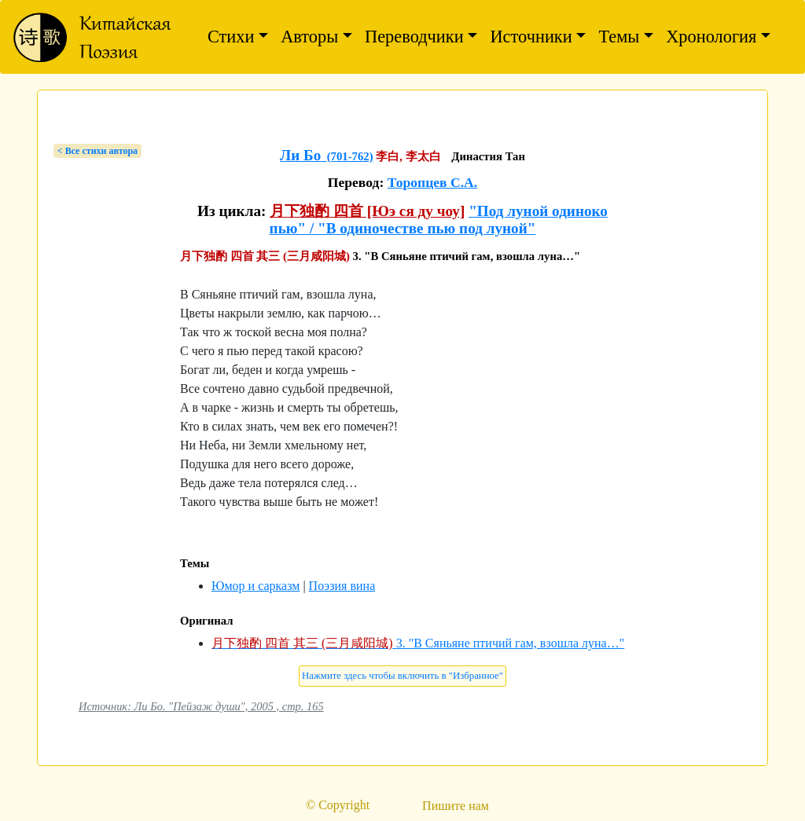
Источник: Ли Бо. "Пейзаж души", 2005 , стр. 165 (201, 706)
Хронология (711, 36)
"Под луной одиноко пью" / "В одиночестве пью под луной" (439, 219)
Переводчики (414, 36)
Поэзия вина (342, 585)
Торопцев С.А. (433, 182)
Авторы (309, 36)
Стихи (231, 36)
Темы (618, 36)
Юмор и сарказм (255, 585)
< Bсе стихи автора (97, 150)
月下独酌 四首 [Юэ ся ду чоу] (367, 211)
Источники (531, 36)
